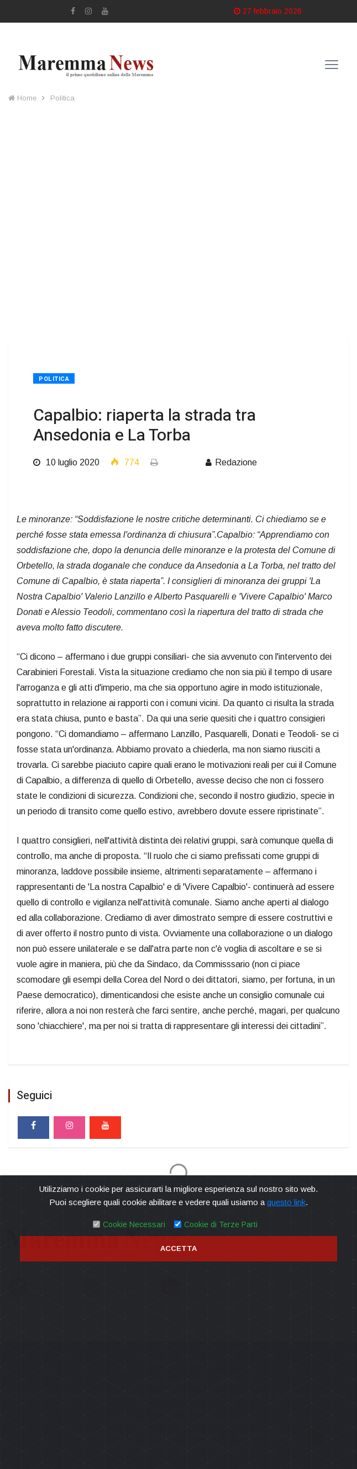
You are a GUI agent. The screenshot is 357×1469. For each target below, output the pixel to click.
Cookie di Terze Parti (221, 1224)
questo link (286, 1202)
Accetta (178, 1248)
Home (22, 98)
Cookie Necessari (134, 1224)
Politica (62, 98)
